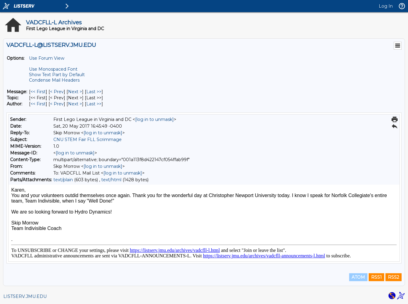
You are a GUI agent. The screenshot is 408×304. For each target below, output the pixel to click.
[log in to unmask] (154, 119)
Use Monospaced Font (53, 69)
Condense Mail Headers (54, 80)
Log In (386, 6)
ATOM (358, 277)
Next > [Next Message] (75, 91)
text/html (111, 179)
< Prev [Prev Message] (57, 91)
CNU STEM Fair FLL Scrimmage (87, 139)
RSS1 (376, 277)
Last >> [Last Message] (94, 91)
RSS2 (393, 277)
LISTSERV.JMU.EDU (25, 296)
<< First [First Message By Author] (38, 104)
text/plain (63, 179)
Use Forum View (46, 58)
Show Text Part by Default (57, 74)
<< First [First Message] (38, 91)
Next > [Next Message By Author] (75, 104)
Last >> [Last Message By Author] (94, 104)
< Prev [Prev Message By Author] (57, 104)
